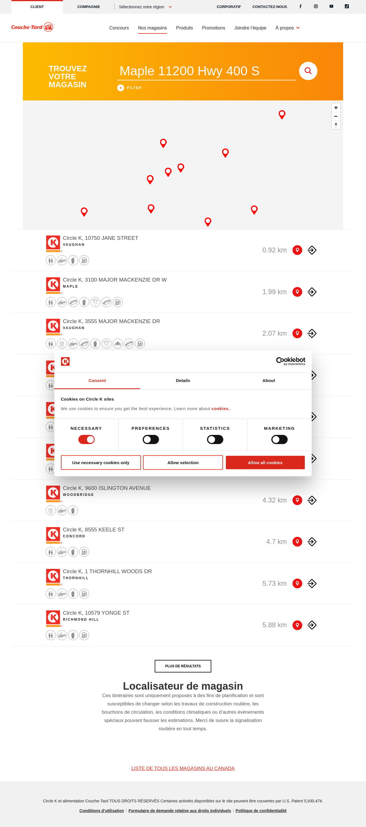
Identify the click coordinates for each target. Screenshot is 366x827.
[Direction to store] (312, 250)
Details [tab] (183, 380)
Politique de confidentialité (261, 810)
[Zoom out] (336, 116)
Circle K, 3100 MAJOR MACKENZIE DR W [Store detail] (115, 280)
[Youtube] (331, 7)
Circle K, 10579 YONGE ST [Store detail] (96, 613)
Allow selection (182, 462)
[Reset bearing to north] (336, 124)
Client (37, 7)
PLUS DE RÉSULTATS (183, 666)
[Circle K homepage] (33, 28)
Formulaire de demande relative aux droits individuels (179, 810)
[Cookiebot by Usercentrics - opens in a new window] (280, 361)
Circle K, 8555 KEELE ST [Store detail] (93, 530)
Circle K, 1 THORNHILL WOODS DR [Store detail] (107, 571)
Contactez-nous (269, 7)
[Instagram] (316, 7)
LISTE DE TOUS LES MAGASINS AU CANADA (182, 768)
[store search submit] (308, 71)
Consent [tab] (97, 380)
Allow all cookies (265, 462)
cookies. (221, 408)
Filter (129, 88)
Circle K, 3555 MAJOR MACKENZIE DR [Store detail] (111, 321)
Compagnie (88, 7)
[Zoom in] (336, 107)
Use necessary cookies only (100, 462)
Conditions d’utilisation (101, 810)
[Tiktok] (347, 7)
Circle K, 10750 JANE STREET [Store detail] (100, 238)
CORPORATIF (229, 7)
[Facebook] (300, 7)
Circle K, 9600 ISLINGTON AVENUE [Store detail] (107, 488)
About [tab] (268, 380)
